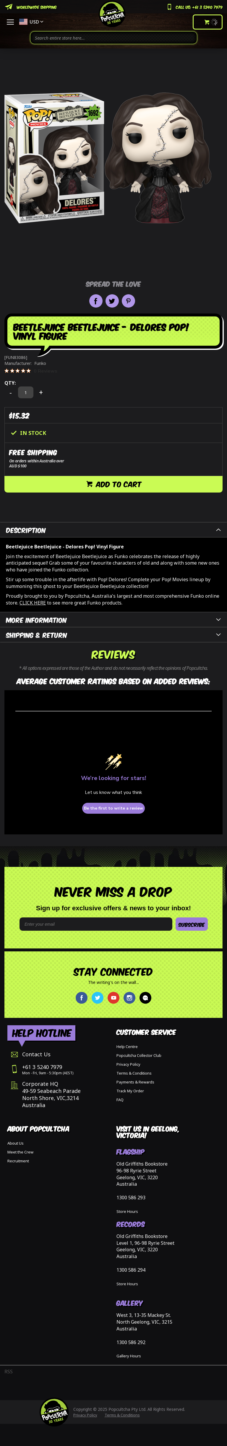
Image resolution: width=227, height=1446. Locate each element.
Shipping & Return (36, 634)
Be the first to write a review (113, 808)
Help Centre (127, 1046)
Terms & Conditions (134, 1073)
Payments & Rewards (135, 1082)
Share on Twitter (112, 301)
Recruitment (18, 1161)
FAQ (120, 1099)
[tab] (113, 529)
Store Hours (127, 1211)
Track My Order (130, 1091)
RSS (8, 1371)
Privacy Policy (128, 1064)
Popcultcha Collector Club (138, 1055)
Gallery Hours (128, 1356)
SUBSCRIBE (192, 924)
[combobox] (113, 37)
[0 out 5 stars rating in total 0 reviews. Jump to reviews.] (30, 370)
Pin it (128, 301)
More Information (36, 619)
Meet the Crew (20, 1152)
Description (26, 529)
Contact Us (36, 1054)
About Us (15, 1143)
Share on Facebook (96, 301)
